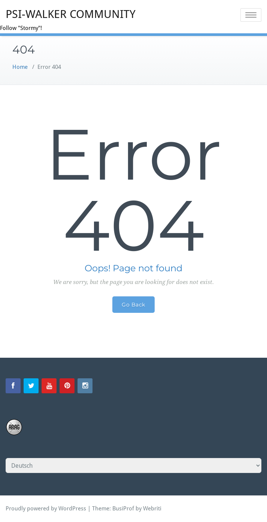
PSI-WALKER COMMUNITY (71, 14)
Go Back (133, 304)
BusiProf (123, 508)
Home (20, 67)
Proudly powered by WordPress (46, 508)
